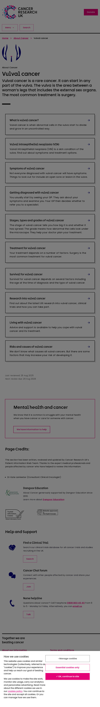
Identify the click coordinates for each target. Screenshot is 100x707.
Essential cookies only (67, 667)
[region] (50, 679)
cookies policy (15, 691)
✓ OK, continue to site (67, 676)
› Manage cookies (67, 658)
